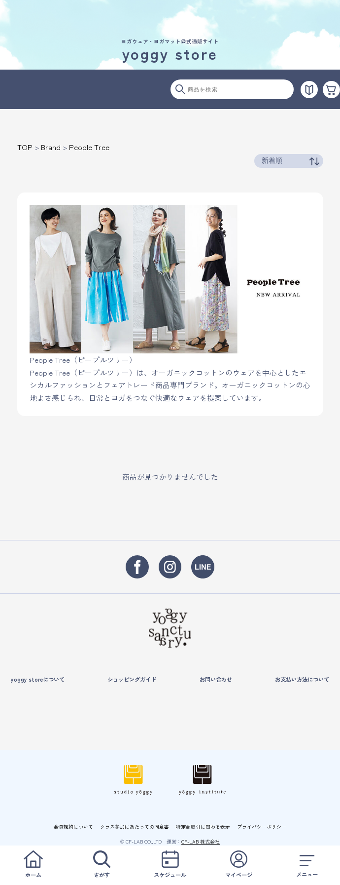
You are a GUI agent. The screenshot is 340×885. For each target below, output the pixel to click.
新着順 (272, 160)
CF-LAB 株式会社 (200, 841)
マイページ (238, 864)
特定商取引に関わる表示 (203, 826)
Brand (51, 147)
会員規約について (73, 826)
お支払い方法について (302, 679)
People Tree (89, 147)
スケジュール (170, 864)
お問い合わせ (216, 679)
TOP (25, 147)
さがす (101, 864)
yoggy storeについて (38, 679)
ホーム (33, 864)
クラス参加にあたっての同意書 (134, 826)
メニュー (307, 864)
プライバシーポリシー (261, 826)
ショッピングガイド (131, 679)
